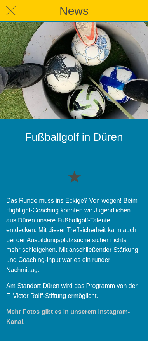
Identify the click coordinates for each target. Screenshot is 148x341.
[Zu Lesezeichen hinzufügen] (74, 176)
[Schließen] (11, 11)
